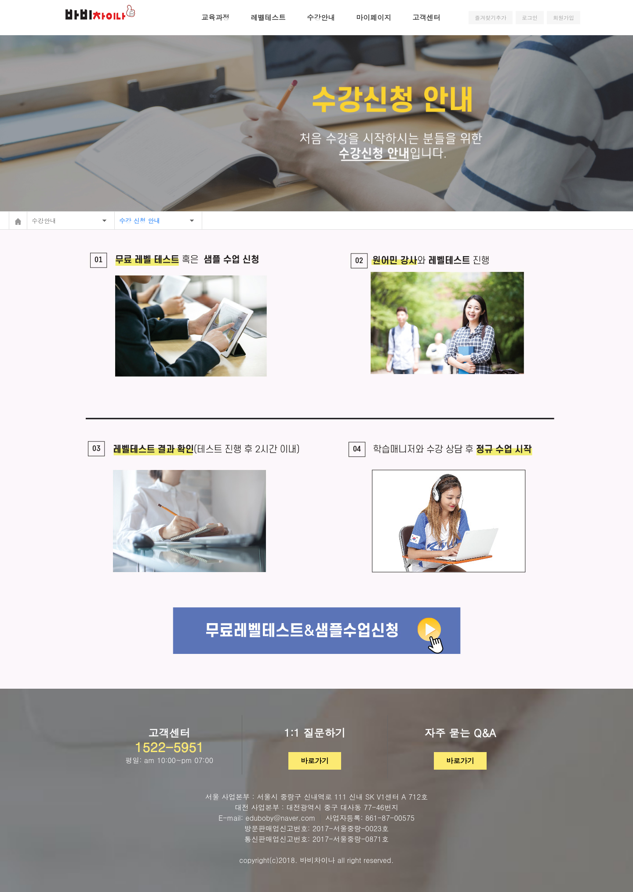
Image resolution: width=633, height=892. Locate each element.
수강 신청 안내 (139, 220)
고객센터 (426, 17)
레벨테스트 (268, 17)
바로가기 (315, 761)
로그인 (530, 17)
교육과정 (215, 17)
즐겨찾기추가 (490, 17)
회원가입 (563, 17)
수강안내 (321, 17)
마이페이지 (373, 17)
